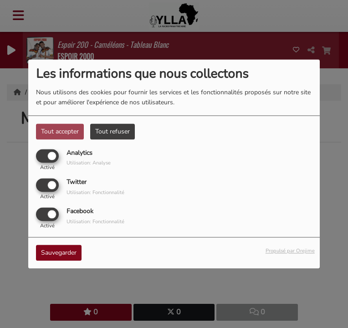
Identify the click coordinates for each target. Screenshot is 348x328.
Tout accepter (60, 131)
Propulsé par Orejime (290, 251)
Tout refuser (112, 131)
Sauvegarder (59, 253)
